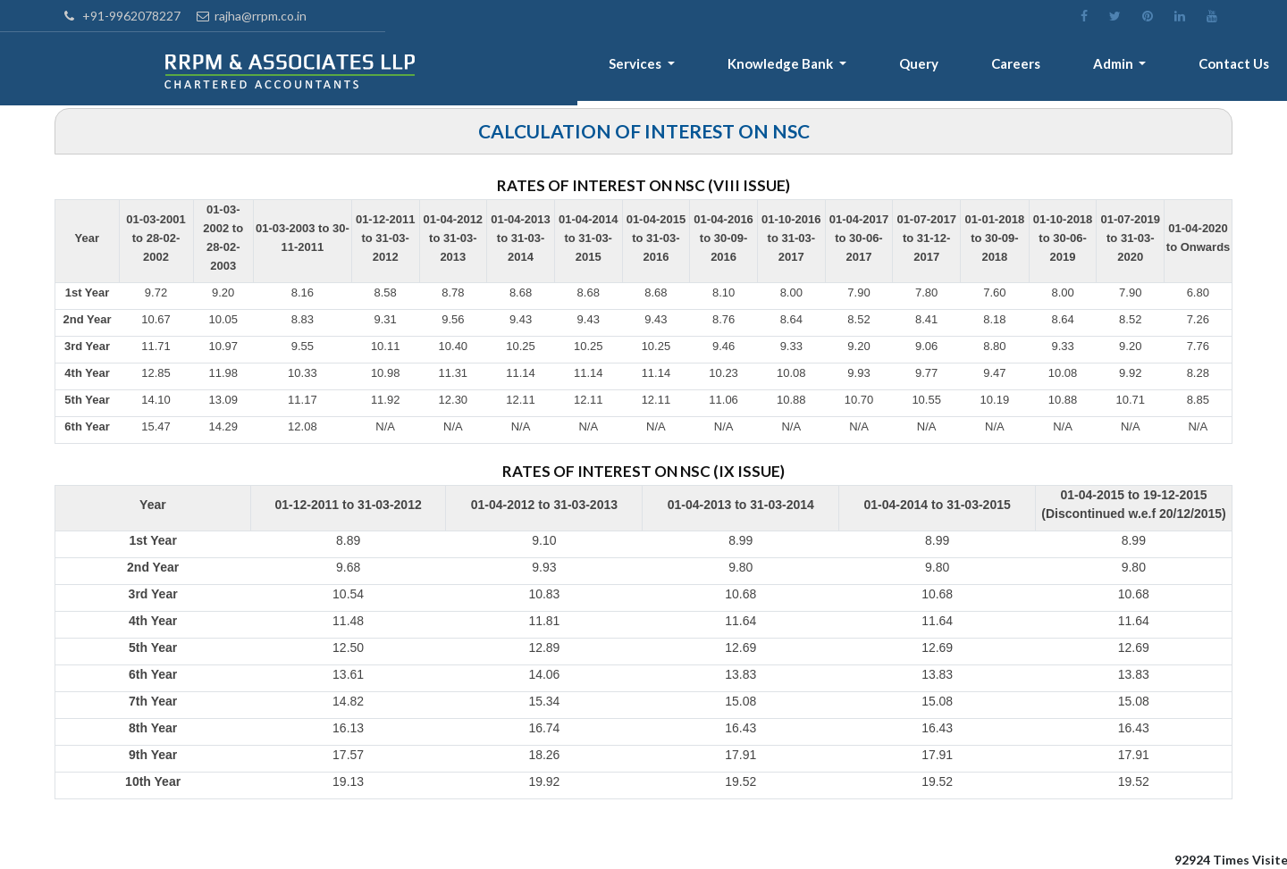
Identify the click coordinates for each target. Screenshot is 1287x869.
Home (492, 68)
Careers (1035, 68)
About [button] (576, 68)
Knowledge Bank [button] (818, 68)
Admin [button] (1126, 68)
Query (946, 68)
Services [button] (681, 68)
